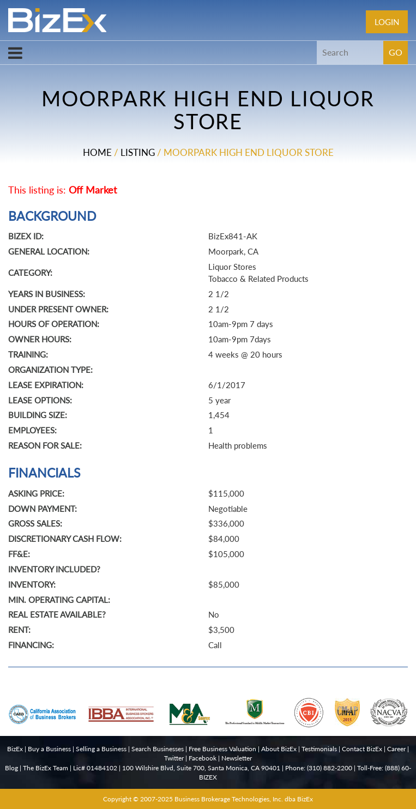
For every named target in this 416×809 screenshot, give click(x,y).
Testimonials (319, 749)
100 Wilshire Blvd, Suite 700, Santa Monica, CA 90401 (201, 768)
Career (396, 749)
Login (387, 22)
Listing (137, 152)
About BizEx (279, 749)
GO (395, 52)
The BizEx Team (45, 768)
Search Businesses (157, 749)
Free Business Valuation (222, 749)
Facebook (202, 758)
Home (97, 152)
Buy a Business (49, 749)
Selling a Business (101, 749)
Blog (11, 768)
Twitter (174, 758)
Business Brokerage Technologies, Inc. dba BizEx (243, 799)
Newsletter (236, 758)
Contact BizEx (362, 749)
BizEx (15, 749)
